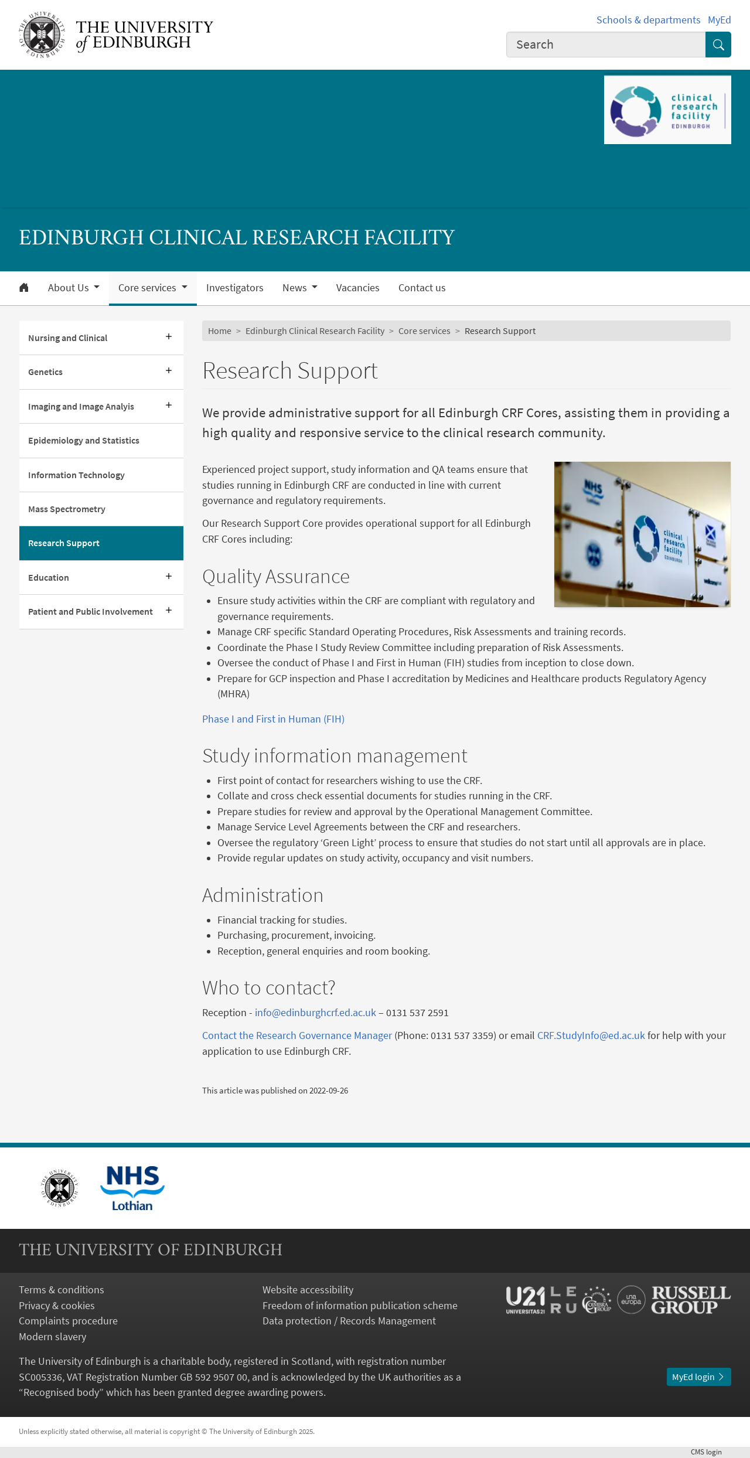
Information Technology (76, 475)
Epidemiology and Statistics (83, 440)
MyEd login (699, 1376)
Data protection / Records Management (349, 1320)
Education (48, 577)
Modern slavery (52, 1336)
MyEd (719, 19)
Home (219, 330)
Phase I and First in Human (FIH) (273, 719)
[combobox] (606, 44)
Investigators (235, 287)
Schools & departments (648, 19)
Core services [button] (148, 287)
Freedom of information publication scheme (360, 1305)
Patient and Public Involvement (90, 611)
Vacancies (358, 287)
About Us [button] (69, 287)
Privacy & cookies (57, 1305)
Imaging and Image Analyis (81, 406)
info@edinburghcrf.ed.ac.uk (315, 1012)
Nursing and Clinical (67, 337)
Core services (424, 330)
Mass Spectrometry (66, 509)
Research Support (64, 543)
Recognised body (61, 1392)
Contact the (229, 1035)
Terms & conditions (61, 1289)
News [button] (295, 287)
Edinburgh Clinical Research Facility (315, 330)
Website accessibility (307, 1289)
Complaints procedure (68, 1320)
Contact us (422, 287)
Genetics (45, 371)
